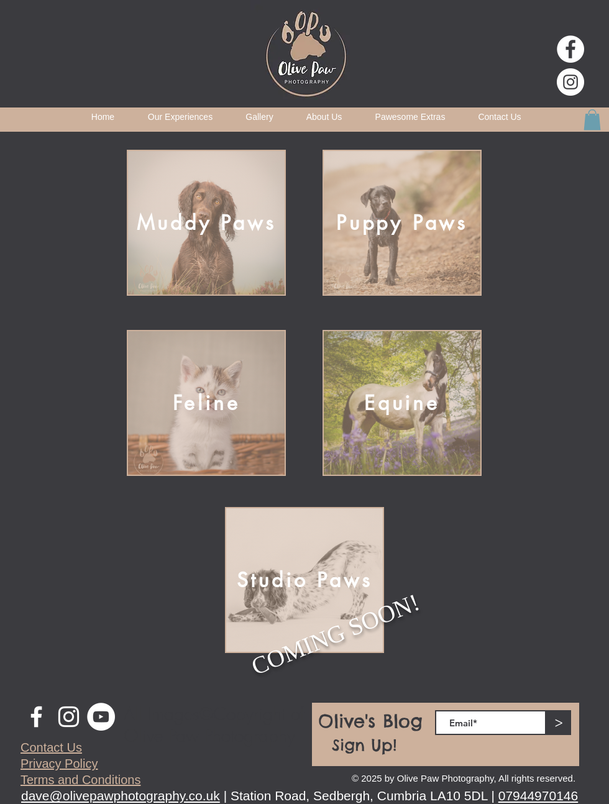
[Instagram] (570, 82)
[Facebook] (570, 49)
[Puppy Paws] (402, 223)
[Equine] (402, 403)
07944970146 (538, 795)
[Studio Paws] (304, 580)
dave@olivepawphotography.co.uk (120, 795)
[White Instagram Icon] (69, 717)
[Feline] (206, 403)
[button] (592, 119)
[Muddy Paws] (206, 223)
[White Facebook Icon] (36, 717)
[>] (558, 722)
